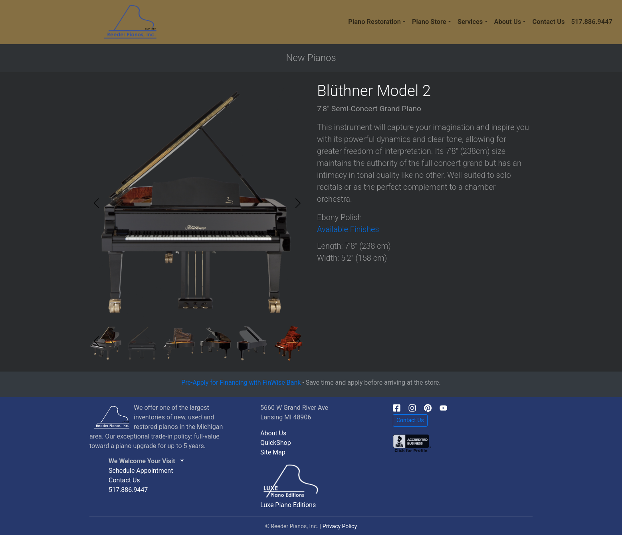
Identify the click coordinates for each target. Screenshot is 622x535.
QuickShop (275, 442)
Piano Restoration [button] (374, 22)
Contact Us (548, 22)
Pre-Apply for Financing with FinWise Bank (241, 382)
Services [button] (470, 22)
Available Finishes (348, 229)
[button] (298, 203)
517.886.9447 (591, 22)
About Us (273, 433)
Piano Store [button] (429, 22)
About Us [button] (507, 22)
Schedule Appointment (141, 470)
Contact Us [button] (410, 420)
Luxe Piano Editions (288, 505)
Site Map (272, 452)
